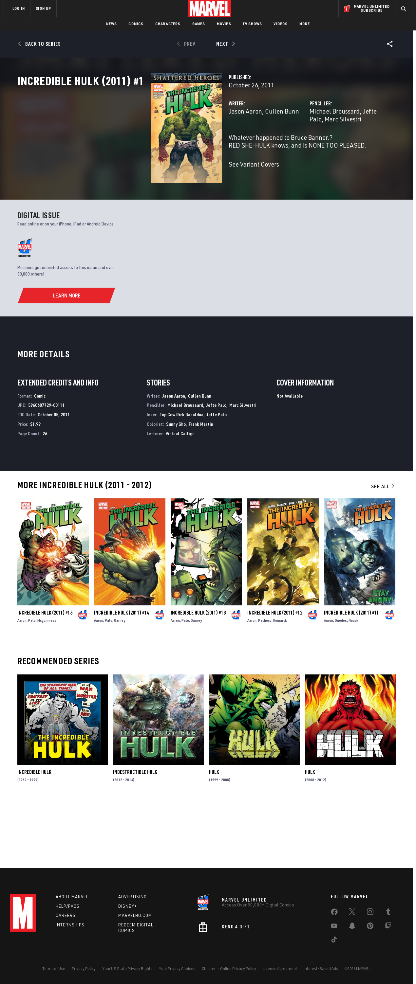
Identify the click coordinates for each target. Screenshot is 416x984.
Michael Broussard (288, 140)
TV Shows (252, 23)
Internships (70, 924)
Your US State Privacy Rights (127, 968)
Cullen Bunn (189, 140)
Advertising (132, 896)
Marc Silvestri (364, 140)
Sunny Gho (176, 485)
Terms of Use (53, 968)
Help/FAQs (68, 906)
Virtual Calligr (180, 494)
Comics (135, 23)
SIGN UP (43, 8)
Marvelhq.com (135, 915)
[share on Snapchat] (352, 927)
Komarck (280, 681)
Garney (119, 681)
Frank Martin (201, 485)
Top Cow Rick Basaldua (181, 476)
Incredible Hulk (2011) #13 (198, 674)
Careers (66, 915)
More (304, 23)
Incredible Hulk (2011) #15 (44, 674)
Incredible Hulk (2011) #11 (351, 674)
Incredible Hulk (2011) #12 (274, 674)
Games (198, 23)
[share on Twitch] (388, 927)
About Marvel (72, 896)
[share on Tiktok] (334, 941)
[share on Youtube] (334, 927)
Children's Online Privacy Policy (229, 968)
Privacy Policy (84, 968)
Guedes (341, 681)
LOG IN (18, 8)
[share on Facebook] (334, 913)
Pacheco (265, 681)
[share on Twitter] (352, 913)
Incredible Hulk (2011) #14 (121, 674)
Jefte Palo (329, 140)
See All (383, 547)
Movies (224, 23)
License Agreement (280, 968)
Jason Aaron (152, 140)
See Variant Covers (160, 185)
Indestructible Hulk (135, 833)
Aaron (22, 681)
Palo (32, 681)
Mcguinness (46, 681)
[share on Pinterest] (370, 927)
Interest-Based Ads (321, 968)
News (111, 23)
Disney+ (127, 906)
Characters (167, 23)
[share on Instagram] (370, 913)
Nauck (353, 681)
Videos (280, 23)
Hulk (214, 833)
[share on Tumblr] (388, 913)
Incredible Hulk (34, 833)
